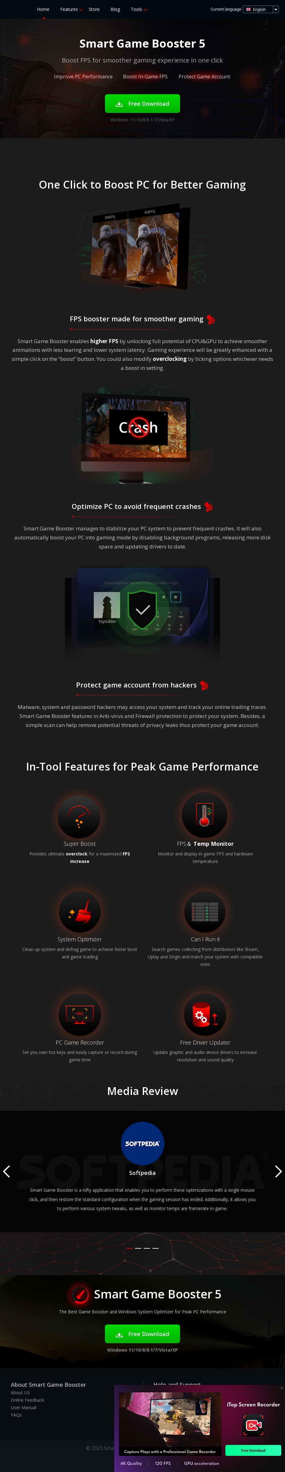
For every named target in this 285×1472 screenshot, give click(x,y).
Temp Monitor (213, 843)
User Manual (23, 1407)
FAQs (16, 1415)
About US (20, 1392)
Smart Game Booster (13, 9)
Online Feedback (27, 1400)
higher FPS (104, 341)
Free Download (142, 103)
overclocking (170, 358)
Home (43, 9)
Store (94, 9)
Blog (115, 9)
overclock (77, 854)
